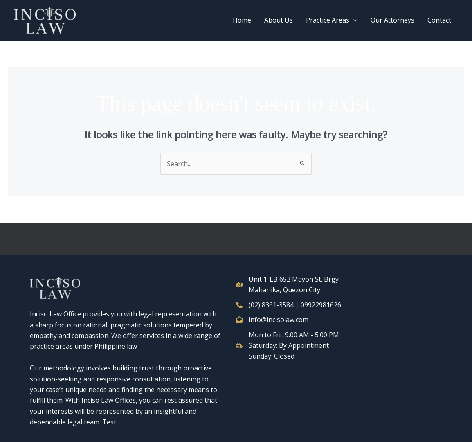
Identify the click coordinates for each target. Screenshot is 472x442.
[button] (353, 20)
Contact (439, 20)
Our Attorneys (392, 20)
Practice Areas (331, 20)
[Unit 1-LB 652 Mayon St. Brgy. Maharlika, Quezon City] (291, 284)
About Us (278, 20)
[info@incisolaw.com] (272, 319)
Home (242, 20)
